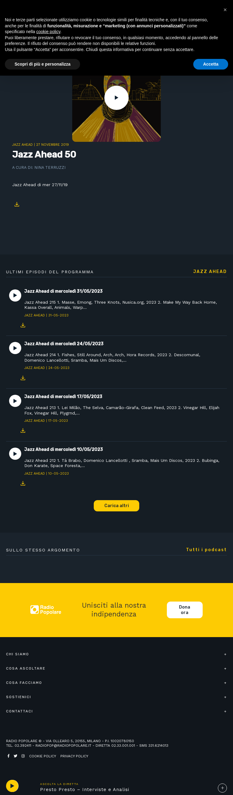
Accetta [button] (210, 64)
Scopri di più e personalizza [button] (42, 64)
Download (16, 204)
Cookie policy (42, 756)
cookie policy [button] (48, 31)
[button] (225, 10)
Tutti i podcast (206, 550)
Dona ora (184, 610)
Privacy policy (74, 756)
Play (116, 98)
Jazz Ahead (22, 145)
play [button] (12, 786)
